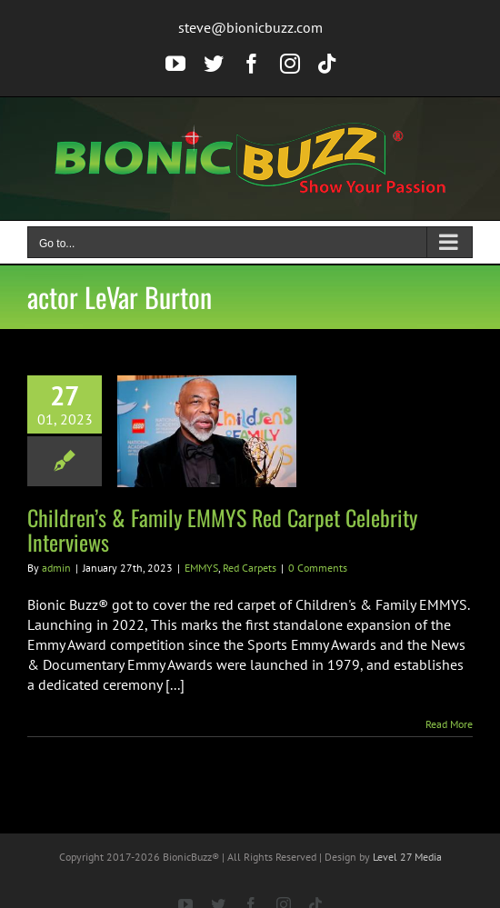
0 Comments (317, 567)
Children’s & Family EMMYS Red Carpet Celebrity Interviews (222, 529)
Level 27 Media (407, 856)
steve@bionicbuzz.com (250, 27)
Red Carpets (249, 567)
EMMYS (201, 567)
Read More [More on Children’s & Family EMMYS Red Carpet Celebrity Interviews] (449, 724)
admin (56, 567)
